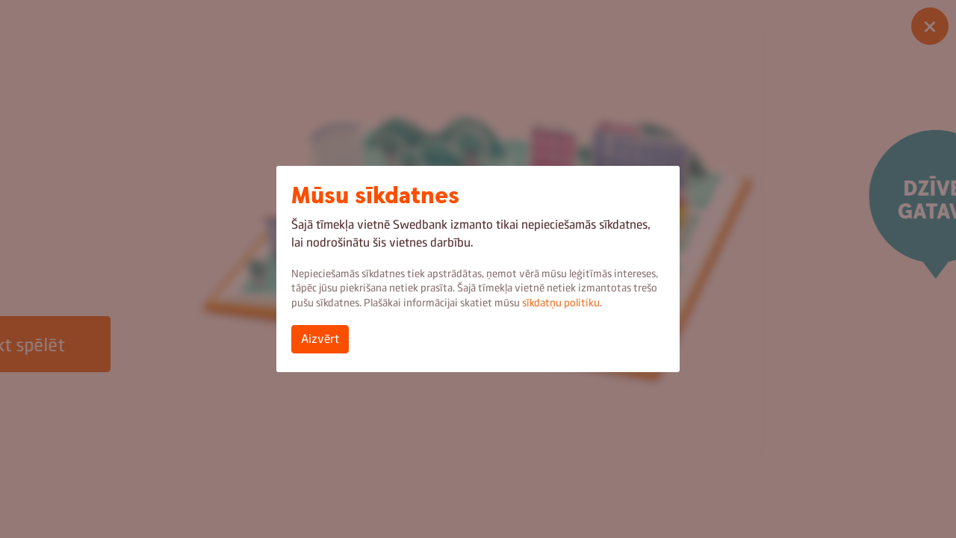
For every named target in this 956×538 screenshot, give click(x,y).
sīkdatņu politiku (561, 303)
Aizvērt (320, 339)
